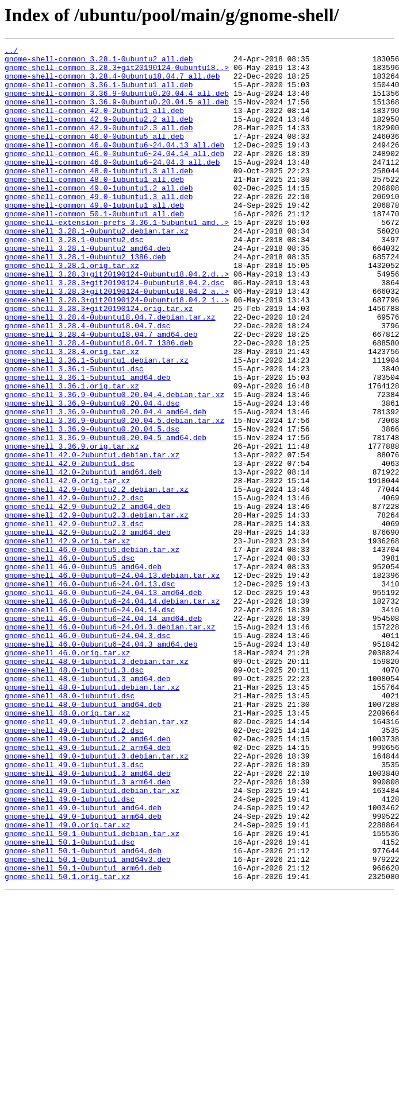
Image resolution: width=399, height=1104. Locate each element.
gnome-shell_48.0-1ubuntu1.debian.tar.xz (92, 816)
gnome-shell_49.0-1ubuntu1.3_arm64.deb (88, 929)
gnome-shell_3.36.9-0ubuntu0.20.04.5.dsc (92, 506)
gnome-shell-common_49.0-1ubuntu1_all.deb (94, 237)
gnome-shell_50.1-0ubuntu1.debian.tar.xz (92, 991)
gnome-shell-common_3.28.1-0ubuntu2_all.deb (99, 62)
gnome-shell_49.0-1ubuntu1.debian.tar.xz (92, 940)
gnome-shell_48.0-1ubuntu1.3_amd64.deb (88, 805)
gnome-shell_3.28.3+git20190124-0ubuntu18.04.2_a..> (117, 341)
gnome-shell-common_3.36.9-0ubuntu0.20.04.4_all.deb (117, 103)
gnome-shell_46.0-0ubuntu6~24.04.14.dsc (90, 723)
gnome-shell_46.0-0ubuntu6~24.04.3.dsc (88, 754)
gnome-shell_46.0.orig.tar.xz (67, 774)
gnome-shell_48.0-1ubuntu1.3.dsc (74, 795)
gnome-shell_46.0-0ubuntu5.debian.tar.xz (92, 651)
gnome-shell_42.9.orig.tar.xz (67, 640)
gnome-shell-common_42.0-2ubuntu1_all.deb (94, 124)
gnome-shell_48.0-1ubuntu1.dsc (70, 826)
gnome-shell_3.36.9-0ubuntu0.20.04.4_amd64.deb (105, 485)
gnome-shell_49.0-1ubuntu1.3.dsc (74, 909)
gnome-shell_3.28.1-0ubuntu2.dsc (74, 279)
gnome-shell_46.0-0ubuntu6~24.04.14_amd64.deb (103, 733)
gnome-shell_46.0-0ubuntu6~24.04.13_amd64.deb (103, 702)
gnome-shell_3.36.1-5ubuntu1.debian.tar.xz (97, 423)
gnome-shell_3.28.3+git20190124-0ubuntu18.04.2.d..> (117, 320)
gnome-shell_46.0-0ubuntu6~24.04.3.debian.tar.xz (110, 743)
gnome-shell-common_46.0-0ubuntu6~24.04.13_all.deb (114, 165)
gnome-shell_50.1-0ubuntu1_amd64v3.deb (88, 1022)
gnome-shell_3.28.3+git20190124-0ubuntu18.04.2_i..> (117, 351)
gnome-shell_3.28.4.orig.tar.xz (72, 413)
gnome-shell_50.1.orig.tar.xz (67, 1043)
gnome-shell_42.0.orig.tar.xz (67, 568)
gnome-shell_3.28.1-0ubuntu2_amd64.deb (88, 289)
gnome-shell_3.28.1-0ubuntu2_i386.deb (85, 299)
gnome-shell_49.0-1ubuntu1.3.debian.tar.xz (97, 898)
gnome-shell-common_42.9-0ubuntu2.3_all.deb (99, 144)
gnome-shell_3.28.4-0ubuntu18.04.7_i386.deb (99, 403)
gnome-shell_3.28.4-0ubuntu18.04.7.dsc (88, 382)
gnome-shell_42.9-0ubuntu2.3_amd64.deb (88, 630)
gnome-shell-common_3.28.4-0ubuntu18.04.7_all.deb (112, 82)
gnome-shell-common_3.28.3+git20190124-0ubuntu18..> (117, 72)
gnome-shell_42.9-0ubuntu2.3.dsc (74, 620)
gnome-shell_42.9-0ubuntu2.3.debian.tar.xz (97, 609)
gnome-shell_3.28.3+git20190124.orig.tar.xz (99, 361)
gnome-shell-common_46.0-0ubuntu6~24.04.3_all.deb (112, 186)
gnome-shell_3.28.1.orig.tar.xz (72, 310)
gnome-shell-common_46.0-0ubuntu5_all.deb (94, 155)
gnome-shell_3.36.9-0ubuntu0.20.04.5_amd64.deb (105, 516)
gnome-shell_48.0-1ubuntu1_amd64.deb (83, 836)
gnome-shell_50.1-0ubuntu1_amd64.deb (83, 1012)
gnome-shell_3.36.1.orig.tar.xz (72, 454)
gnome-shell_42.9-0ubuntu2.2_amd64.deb (88, 599)
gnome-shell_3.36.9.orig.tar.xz (72, 527)
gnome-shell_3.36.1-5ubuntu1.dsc (74, 434)
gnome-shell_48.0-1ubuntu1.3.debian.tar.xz (97, 785)
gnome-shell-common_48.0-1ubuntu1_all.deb (94, 206)
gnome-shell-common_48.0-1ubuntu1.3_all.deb (99, 196)
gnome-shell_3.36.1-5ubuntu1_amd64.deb (88, 444)
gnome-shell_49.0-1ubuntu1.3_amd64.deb (88, 919)
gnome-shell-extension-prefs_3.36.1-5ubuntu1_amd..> (117, 258)
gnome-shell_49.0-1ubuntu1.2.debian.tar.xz (97, 857)
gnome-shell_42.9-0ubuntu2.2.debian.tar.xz (97, 578)
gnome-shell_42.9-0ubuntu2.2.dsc (74, 589)
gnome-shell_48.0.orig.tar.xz (67, 847)
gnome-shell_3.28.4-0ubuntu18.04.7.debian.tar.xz (110, 372)
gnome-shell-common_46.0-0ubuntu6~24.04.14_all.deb (114, 175)
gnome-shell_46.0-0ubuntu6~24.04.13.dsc (90, 692)
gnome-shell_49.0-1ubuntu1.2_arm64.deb (88, 888)
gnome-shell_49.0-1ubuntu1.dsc (70, 950)
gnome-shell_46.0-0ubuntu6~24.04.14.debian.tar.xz (112, 713)
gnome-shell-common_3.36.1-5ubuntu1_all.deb (99, 93)
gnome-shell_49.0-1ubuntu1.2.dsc (74, 867)
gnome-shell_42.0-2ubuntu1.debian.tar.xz (92, 537)
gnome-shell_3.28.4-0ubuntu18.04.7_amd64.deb (101, 392)
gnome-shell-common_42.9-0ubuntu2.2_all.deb (99, 134)
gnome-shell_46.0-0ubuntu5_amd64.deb (83, 671)
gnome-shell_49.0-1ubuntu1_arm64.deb (83, 971)
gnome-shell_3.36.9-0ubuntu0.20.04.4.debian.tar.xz (114, 465)
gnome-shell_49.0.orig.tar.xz (67, 981)
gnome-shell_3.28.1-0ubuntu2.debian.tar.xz (97, 268)
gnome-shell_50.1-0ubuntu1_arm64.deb (83, 1033)
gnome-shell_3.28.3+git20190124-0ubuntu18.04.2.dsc (114, 330)
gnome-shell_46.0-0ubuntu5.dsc (70, 661)
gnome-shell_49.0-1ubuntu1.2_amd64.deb (88, 878)
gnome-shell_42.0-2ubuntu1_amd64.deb (83, 558)
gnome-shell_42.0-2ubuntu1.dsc (70, 547)
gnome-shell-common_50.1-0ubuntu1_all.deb (94, 248)
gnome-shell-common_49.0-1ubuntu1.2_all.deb (99, 217)
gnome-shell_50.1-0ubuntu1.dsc (70, 1002)
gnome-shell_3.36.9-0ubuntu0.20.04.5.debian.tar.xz (114, 496)
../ (11, 51)
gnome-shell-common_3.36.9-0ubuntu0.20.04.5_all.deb (117, 113)
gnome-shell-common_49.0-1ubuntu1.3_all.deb (99, 227)
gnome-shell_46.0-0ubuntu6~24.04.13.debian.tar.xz (112, 682)
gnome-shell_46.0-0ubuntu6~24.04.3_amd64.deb (101, 764)
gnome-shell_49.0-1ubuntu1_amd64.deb (83, 960)
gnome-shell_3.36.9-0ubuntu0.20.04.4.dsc (92, 475)
